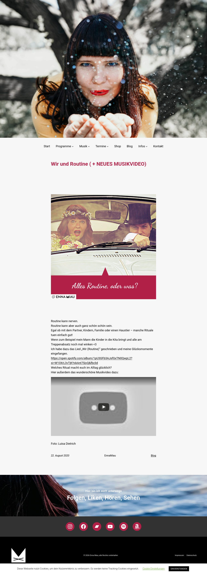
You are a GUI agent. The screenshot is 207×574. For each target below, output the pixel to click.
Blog (153, 455)
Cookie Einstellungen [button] (154, 568)
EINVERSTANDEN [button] (179, 569)
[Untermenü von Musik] (89, 146)
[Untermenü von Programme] (73, 146)
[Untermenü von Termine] (108, 146)
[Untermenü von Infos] (146, 146)
